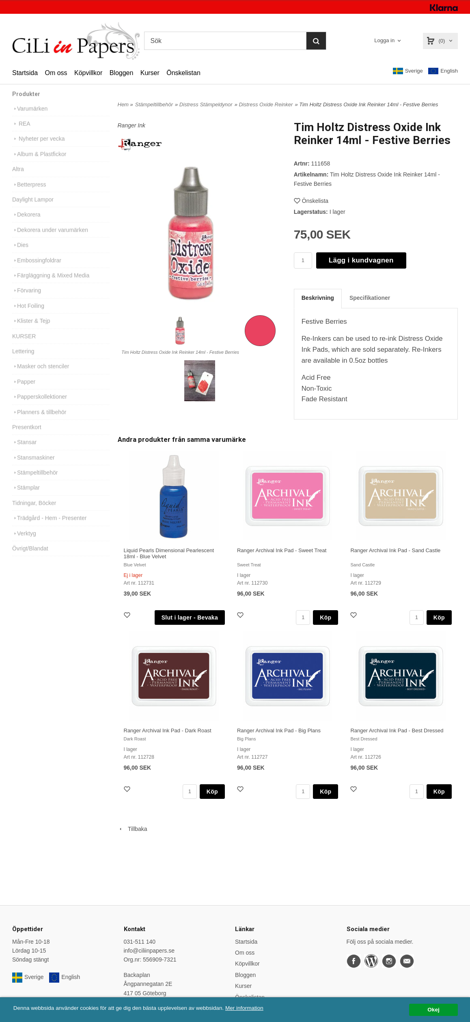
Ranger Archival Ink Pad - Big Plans (279, 730)
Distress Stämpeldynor (206, 104)
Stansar (24, 452)
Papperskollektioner (39, 406)
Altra (18, 179)
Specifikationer (369, 298)
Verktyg (24, 543)
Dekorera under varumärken (50, 240)
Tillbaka (132, 829)
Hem (123, 104)
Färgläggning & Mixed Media (50, 285)
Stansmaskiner (33, 467)
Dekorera (26, 224)
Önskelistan (183, 72)
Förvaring (26, 300)
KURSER (24, 346)
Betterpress (29, 194)
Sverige (408, 71)
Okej (433, 1010)
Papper (23, 391)
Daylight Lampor (33, 209)
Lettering (23, 361)
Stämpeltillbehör (35, 482)
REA (21, 133)
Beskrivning (318, 298)
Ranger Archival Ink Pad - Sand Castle (395, 550)
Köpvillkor (88, 72)
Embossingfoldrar (36, 270)
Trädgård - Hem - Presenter (49, 528)
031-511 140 (140, 941)
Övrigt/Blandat (30, 558)
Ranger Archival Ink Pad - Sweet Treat (281, 550)
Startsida (25, 72)
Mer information (245, 1008)
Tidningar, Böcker (34, 513)
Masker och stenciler (40, 376)
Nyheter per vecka (38, 148)
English (443, 71)
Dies (20, 255)
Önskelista (311, 201)
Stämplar (26, 497)
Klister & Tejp (31, 330)
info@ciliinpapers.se (149, 950)
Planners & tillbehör (39, 422)
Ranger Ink (131, 125)
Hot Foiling (28, 315)
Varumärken (29, 118)
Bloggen (122, 72)
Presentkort (26, 437)
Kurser (150, 72)
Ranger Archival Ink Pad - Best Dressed (396, 730)
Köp (325, 617)
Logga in (384, 40)
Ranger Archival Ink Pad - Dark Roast (167, 730)
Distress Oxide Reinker (266, 104)
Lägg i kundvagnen (361, 260)
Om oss (56, 72)
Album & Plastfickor (39, 164)
